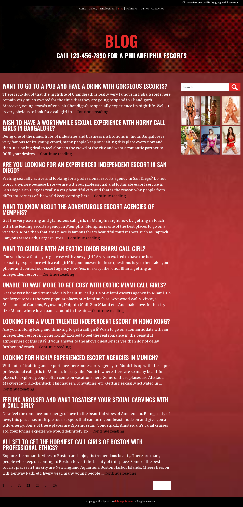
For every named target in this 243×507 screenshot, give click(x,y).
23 (39, 485)
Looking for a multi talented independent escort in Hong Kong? (86, 321)
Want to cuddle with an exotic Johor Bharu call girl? (74, 248)
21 (20, 485)
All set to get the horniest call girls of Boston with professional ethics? (73, 444)
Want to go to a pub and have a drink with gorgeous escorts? (85, 86)
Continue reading (93, 112)
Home (82, 8)
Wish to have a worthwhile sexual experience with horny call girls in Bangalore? (84, 125)
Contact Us (157, 8)
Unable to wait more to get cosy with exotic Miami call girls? (84, 285)
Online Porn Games (137, 8)
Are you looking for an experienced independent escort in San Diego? (84, 167)
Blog (121, 8)
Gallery (93, 8)
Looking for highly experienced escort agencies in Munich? (80, 357)
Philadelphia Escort (124, 501)
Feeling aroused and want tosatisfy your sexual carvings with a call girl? (85, 402)
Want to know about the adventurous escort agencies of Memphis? (78, 209)
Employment (107, 8)
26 (56, 485)
